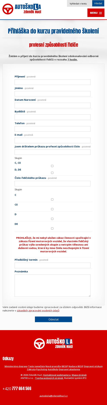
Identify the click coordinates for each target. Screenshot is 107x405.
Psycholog (41, 369)
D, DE (18, 169)
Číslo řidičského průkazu (36, 177)
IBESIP (64, 366)
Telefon (25, 123)
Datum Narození (30, 99)
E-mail (24, 134)
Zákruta (31, 369)
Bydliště (25, 111)
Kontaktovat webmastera (57, 374)
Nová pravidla (53, 366)
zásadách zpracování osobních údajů (38, 310)
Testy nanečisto (36, 366)
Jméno (24, 88)
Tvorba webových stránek (49, 378)
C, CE (18, 162)
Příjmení (25, 76)
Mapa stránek (79, 374)
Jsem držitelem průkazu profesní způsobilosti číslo (53, 146)
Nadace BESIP (75, 366)
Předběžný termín (31, 259)
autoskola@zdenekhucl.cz (54, 395)
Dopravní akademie (69, 369)
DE (16, 224)
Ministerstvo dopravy (16, 366)
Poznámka (21, 271)
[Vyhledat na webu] (86, 3)
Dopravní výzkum (93, 366)
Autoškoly (53, 369)
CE (16, 204)
